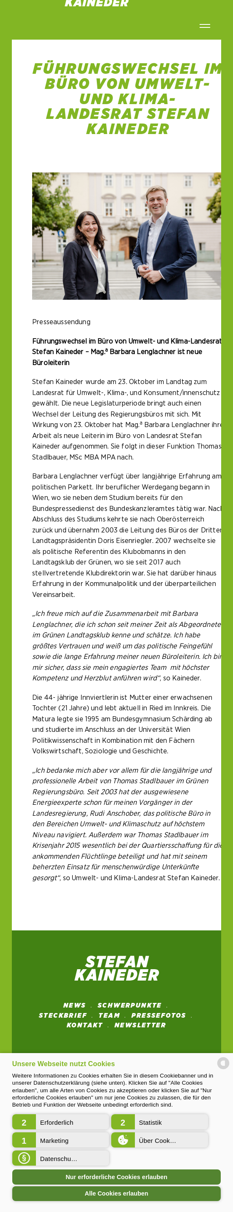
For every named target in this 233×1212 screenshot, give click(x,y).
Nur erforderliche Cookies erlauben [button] (116, 1177)
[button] (60, 1121)
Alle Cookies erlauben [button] (116, 1193)
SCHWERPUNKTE (130, 1005)
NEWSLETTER (140, 1025)
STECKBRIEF (63, 1015)
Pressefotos (159, 1015)
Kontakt (85, 1025)
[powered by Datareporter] (223, 1068)
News (74, 1005)
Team (109, 1015)
